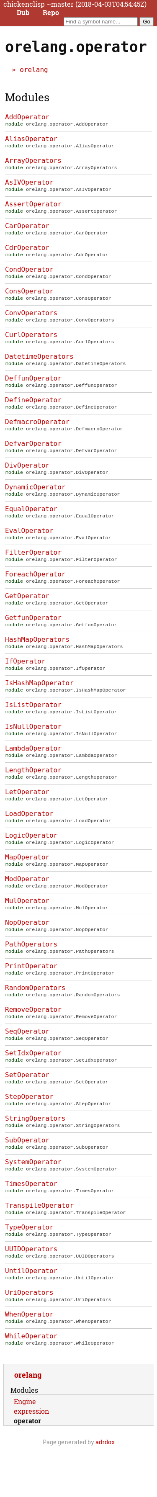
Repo (51, 12)
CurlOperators (31, 343)
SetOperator (27, 1112)
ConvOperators (31, 320)
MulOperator (27, 931)
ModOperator (27, 908)
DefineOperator (33, 411)
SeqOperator (27, 1066)
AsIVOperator (29, 185)
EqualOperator (31, 524)
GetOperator (27, 614)
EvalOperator (29, 546)
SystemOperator (33, 1202)
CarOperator (27, 230)
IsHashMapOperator (39, 705)
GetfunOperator (33, 637)
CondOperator (29, 275)
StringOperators (35, 1157)
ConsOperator (29, 298)
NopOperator (27, 953)
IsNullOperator (33, 750)
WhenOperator (29, 1360)
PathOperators (31, 976)
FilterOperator (33, 569)
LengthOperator (33, 795)
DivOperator (27, 479)
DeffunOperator (33, 388)
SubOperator (27, 1179)
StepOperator (29, 1134)
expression (31, 1458)
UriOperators (29, 1338)
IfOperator (25, 682)
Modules (27, 97)
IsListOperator (33, 727)
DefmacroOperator (37, 433)
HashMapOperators (37, 660)
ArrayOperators (33, 162)
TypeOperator (29, 1270)
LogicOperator (31, 863)
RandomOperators (35, 1021)
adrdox (105, 1490)
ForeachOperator (35, 592)
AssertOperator (33, 207)
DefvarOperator (33, 456)
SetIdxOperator (33, 1089)
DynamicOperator (35, 501)
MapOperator (27, 886)
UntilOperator (31, 1315)
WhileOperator (31, 1383)
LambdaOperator (33, 773)
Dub (23, 12)
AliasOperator (31, 140)
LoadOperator (29, 840)
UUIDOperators (31, 1292)
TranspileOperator (39, 1247)
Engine (25, 1449)
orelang (34, 70)
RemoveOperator (33, 1044)
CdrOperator (27, 253)
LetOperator (27, 818)
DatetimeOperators (39, 366)
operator (27, 1468)
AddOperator (27, 117)
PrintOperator (31, 999)
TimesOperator (31, 1225)
